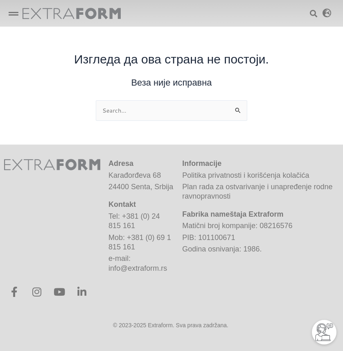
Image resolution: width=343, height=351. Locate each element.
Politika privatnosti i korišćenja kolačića (245, 175)
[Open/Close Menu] (13, 13)
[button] (327, 13)
